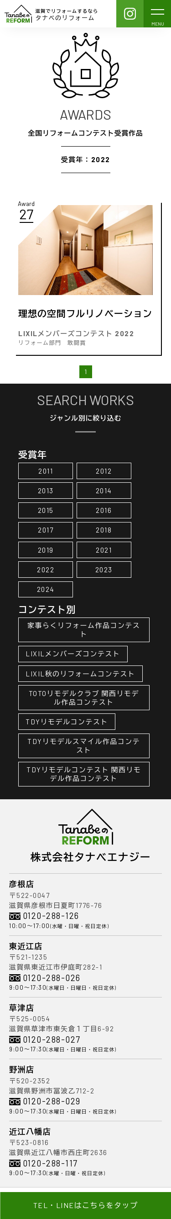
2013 (46, 490)
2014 (104, 490)
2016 (104, 510)
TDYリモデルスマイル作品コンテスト (83, 745)
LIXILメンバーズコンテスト (73, 653)
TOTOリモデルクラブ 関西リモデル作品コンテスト (84, 697)
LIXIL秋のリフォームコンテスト (80, 674)
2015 (46, 510)
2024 (46, 589)
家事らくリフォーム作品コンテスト (83, 629)
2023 (104, 569)
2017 (45, 530)
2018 (104, 530)
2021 (104, 550)
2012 (104, 471)
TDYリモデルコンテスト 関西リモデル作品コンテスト (83, 773)
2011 (45, 471)
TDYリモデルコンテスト (67, 722)
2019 (46, 550)
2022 (45, 569)
